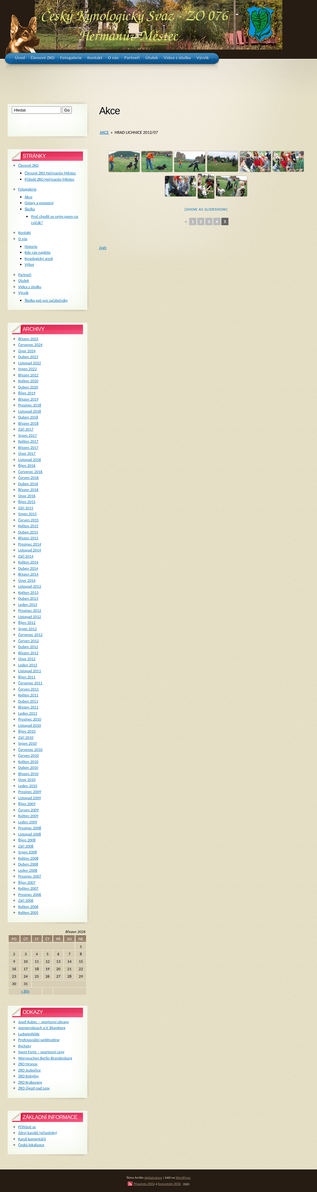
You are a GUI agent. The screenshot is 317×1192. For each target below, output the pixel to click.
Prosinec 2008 (29, 828)
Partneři (24, 274)
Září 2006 (25, 900)
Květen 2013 (28, 592)
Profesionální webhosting (38, 1039)
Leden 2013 (27, 604)
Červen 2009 (28, 810)
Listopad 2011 (29, 670)
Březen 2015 (28, 538)
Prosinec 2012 (29, 610)
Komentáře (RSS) (169, 1183)
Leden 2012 (27, 665)
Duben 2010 (28, 767)
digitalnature (153, 1177)
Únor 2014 (27, 580)
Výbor (29, 264)
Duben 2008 (28, 864)
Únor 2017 (27, 453)
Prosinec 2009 (29, 791)
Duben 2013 (28, 598)
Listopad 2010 (29, 725)
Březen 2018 (28, 423)
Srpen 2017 (27, 435)
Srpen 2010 (27, 743)
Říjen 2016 (27, 465)
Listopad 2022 (29, 363)
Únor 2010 (27, 779)
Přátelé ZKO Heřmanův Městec (50, 179)
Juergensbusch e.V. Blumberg (41, 1027)
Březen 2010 (28, 773)
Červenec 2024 (30, 344)
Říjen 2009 (27, 803)
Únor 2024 (27, 350)
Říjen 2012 (27, 622)
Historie (31, 246)
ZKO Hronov (28, 1064)
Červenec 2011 (30, 683)
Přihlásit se (27, 1126)
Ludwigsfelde (29, 1034)
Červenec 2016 (30, 471)
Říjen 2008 (27, 840)
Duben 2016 (28, 483)
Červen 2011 (28, 689)
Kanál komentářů (32, 1139)
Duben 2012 (28, 646)
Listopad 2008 (29, 834)
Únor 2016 (27, 495)
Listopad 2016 (29, 459)
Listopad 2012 (29, 616)
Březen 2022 (28, 375)
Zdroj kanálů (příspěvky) (37, 1132)
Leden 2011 (27, 713)
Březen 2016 (28, 489)
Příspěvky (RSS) (144, 1183)
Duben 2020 (28, 387)
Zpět (102, 247)
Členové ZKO (28, 165)
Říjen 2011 (27, 677)
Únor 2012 (27, 658)
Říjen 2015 (27, 501)
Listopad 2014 (29, 550)
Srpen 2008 (27, 852)
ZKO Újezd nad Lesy (34, 1088)
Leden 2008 (27, 870)
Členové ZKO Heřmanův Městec (50, 173)
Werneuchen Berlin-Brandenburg (45, 1058)
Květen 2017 (28, 441)
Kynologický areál (39, 258)
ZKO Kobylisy (28, 1076)
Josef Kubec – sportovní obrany (43, 1021)
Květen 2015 (28, 526)
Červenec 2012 (30, 634)
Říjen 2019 (27, 393)
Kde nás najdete (38, 252)
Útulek (23, 280)
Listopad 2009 (29, 797)
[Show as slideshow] (206, 209)
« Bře (25, 991)
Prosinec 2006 (29, 894)
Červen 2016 (28, 477)
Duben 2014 (28, 568)
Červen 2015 (28, 520)
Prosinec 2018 (29, 405)
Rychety (24, 1046)
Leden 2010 (27, 785)
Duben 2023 (28, 356)
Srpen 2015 (27, 513)
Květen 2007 (28, 888)
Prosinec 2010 (29, 719)
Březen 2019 (28, 399)
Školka (30, 209)
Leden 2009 (27, 822)
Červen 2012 (28, 640)
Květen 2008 (28, 858)
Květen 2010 (28, 761)
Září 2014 (25, 556)
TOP (186, 1184)
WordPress (183, 1177)
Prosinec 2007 (29, 876)
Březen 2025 (28, 338)
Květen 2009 (28, 815)
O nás (23, 238)
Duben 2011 (28, 701)
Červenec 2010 (30, 749)
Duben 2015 (28, 532)
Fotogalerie (27, 189)
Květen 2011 (28, 695)
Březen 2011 (28, 707)
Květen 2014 (28, 562)
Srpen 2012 (27, 628)
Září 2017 (25, 429)
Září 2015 (25, 508)
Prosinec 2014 (29, 544)
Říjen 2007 (27, 882)
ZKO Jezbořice (29, 1070)
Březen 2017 (28, 447)
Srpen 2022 (27, 368)
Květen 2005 (28, 912)
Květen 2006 (28, 906)
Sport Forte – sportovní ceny (41, 1052)
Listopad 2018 (29, 411)
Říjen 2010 (27, 731)
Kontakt (24, 232)
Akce (104, 132)
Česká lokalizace (31, 1144)
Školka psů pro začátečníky (46, 300)
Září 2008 (25, 846)
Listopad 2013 (29, 586)
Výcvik (23, 292)
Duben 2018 (28, 417)
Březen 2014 (28, 574)
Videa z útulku (29, 286)
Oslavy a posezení (39, 202)
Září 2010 (25, 737)
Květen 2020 (28, 381)
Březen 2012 (28, 653)
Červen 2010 (28, 755)
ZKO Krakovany (30, 1082)
